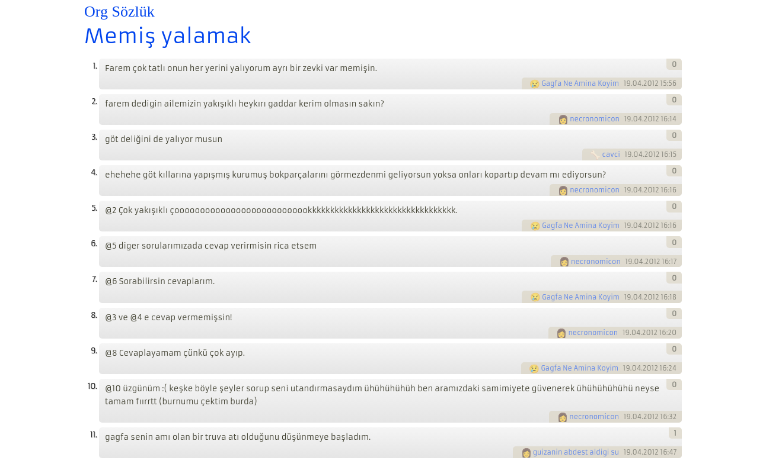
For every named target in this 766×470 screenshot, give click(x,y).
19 (627, 83)
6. (94, 244)
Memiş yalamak (167, 36)
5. (94, 208)
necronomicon (595, 119)
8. (94, 315)
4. (94, 173)
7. (94, 279)
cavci (611, 154)
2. (94, 101)
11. (93, 435)
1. (94, 66)
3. (94, 137)
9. (94, 351)
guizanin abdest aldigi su (576, 452)
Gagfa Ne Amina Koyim (580, 83)
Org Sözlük (119, 11)
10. (92, 386)
